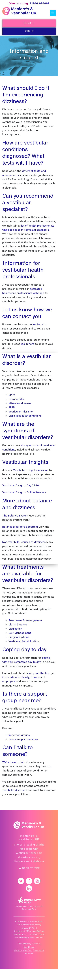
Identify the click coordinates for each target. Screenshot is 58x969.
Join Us (29, 31)
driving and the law (37, 673)
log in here (27, 344)
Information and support (29, 54)
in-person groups (19, 735)
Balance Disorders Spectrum (20, 527)
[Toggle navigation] (53, 13)
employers (9, 681)
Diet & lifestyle (18, 624)
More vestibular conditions (25, 416)
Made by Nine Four (23, 950)
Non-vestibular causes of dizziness (24, 542)
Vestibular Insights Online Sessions (24, 492)
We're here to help (13, 762)
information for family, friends (21, 677)
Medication (15, 629)
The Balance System (15, 515)
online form (36, 324)
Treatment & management (25, 620)
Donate (29, 23)
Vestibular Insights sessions (30, 470)
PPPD (12, 407)
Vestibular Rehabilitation (24, 641)
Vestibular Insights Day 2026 (20, 485)
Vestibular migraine (21, 411)
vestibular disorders (14, 790)
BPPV (12, 395)
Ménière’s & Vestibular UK (29, 837)
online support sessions (23, 739)
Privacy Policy (24, 943)
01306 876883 (29, 3)
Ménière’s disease (20, 403)
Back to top (29, 868)
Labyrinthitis (16, 399)
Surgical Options (19, 637)
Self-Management (20, 633)
